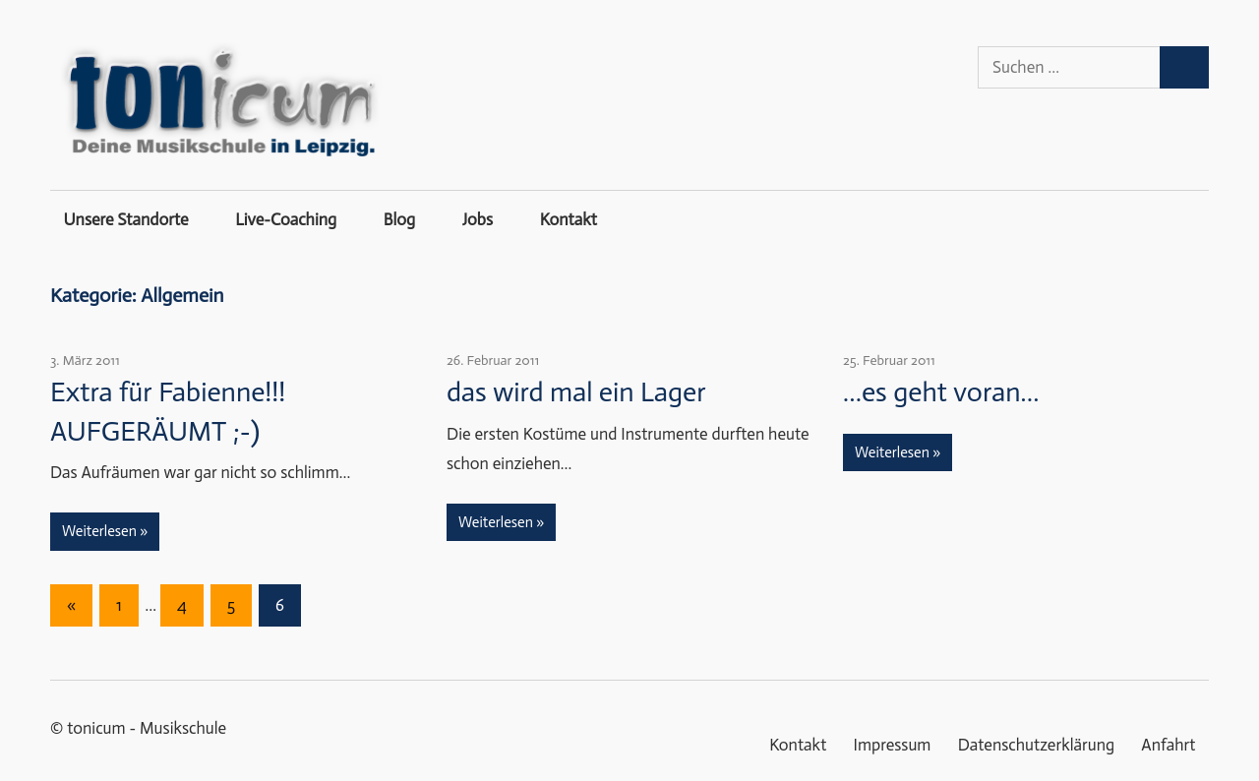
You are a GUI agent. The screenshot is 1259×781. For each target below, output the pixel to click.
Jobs (477, 219)
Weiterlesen (99, 531)
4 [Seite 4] (182, 605)
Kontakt (568, 219)
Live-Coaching (285, 219)
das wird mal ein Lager (576, 392)
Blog (399, 219)
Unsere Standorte (126, 219)
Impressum (892, 744)
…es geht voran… (941, 392)
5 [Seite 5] (231, 605)
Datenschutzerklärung (1036, 744)
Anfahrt (1168, 744)
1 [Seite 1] (119, 605)
